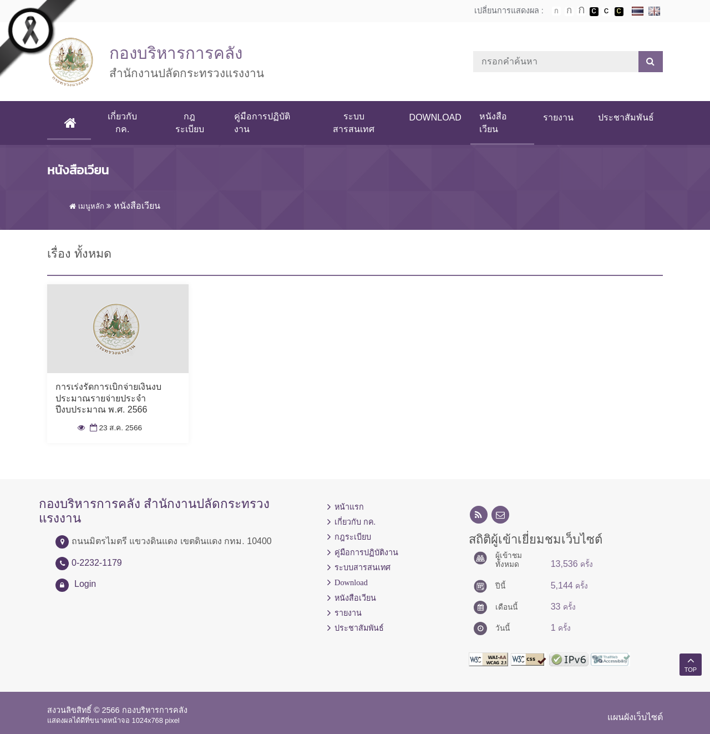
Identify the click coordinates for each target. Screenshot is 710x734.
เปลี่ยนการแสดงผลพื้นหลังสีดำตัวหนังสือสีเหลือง (619, 11)
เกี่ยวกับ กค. (122, 122)
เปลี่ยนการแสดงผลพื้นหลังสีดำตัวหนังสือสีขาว (594, 11)
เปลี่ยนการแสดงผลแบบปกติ (606, 11)
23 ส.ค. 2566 (115, 428)
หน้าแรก (349, 506)
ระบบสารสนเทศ (353, 122)
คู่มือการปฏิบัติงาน (262, 122)
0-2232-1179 (97, 562)
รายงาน (558, 117)
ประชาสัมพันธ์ (626, 117)
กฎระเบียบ (189, 122)
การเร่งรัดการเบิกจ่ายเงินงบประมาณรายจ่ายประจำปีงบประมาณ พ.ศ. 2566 (108, 398)
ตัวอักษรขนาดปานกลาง (569, 11)
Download (435, 117)
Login (85, 584)
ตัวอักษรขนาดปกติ (556, 11)
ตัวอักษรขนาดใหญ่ (581, 11)
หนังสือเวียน (493, 122)
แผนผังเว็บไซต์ (635, 717)
